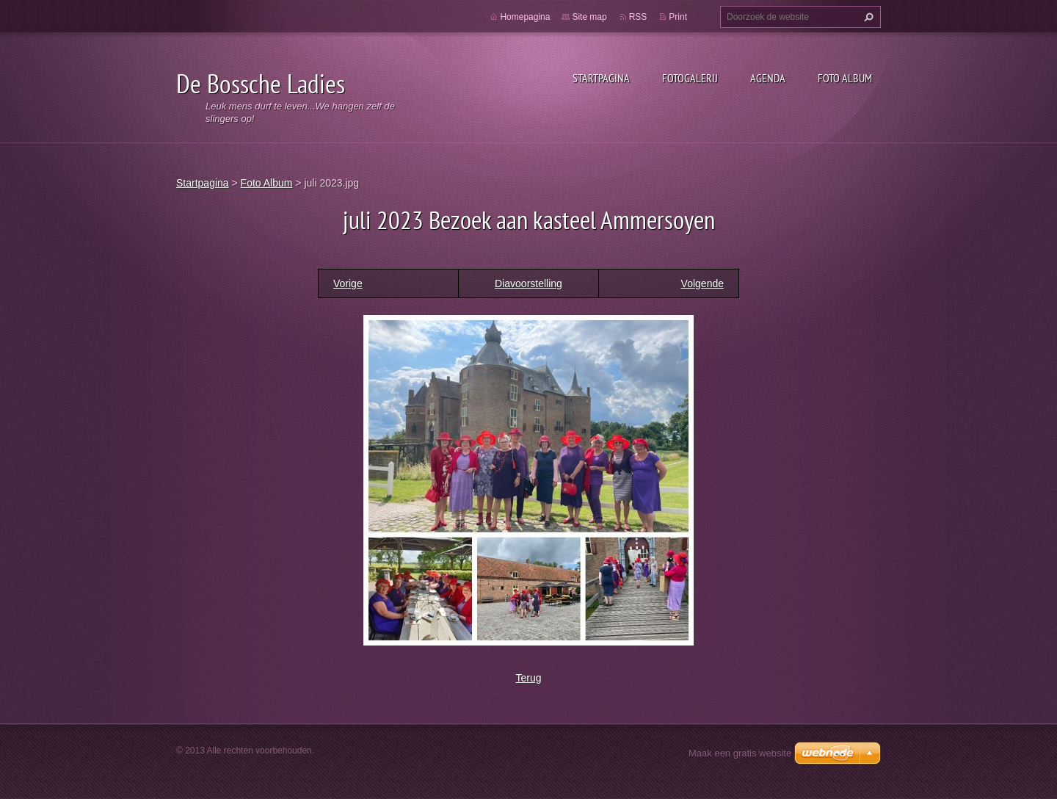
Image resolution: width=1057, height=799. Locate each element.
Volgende (702, 283)
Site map (589, 17)
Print (678, 17)
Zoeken (867, 17)
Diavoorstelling (528, 283)
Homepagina (525, 17)
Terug (528, 678)
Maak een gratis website (740, 753)
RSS (638, 17)
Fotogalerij (690, 77)
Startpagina (601, 77)
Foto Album (845, 77)
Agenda (767, 77)
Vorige (348, 283)
